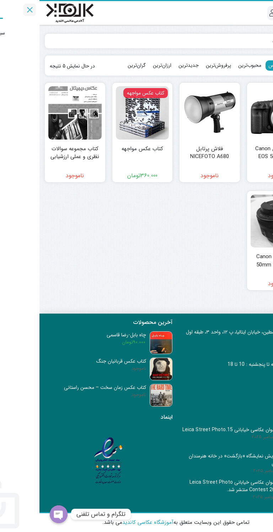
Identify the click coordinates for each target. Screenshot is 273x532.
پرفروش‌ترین (179, 65)
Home (257, 41)
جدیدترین (149, 65)
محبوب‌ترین (210, 65)
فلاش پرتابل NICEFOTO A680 (170, 153)
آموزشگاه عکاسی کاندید (108, 523)
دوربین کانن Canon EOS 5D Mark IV (237, 153)
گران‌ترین (97, 65)
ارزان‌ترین (122, 65)
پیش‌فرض (239, 65)
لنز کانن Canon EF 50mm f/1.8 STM (237, 261)
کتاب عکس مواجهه (103, 149)
